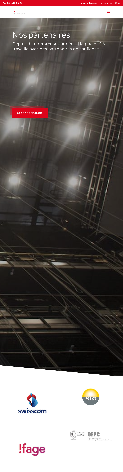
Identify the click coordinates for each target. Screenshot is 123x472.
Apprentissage (89, 3)
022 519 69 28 (14, 3)
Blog (117, 3)
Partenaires (106, 3)
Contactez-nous (34, 124)
